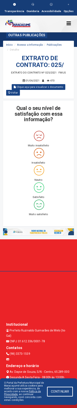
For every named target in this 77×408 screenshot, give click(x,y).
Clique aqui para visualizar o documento (38, 87)
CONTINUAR (60, 391)
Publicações (54, 44)
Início (9, 44)
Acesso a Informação (30, 44)
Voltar (13, 92)
